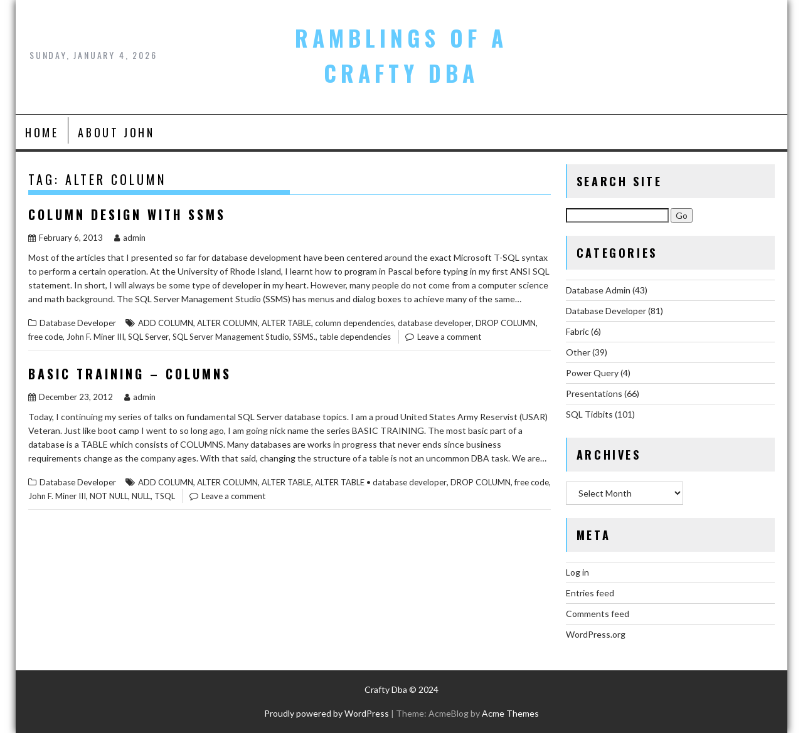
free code (45, 337)
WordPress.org (595, 634)
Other (578, 352)
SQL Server (148, 337)
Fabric (577, 331)
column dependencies (354, 323)
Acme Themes (510, 713)
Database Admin (598, 290)
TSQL (164, 496)
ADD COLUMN (165, 323)
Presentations (594, 393)
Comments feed (597, 613)
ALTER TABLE (286, 323)
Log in (577, 572)
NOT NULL (109, 496)
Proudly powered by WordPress (326, 713)
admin (130, 238)
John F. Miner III (95, 337)
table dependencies (355, 337)
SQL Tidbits (589, 414)
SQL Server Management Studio (231, 337)
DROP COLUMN (506, 323)
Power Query (592, 372)
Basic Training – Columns (129, 373)
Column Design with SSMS (127, 214)
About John (116, 132)
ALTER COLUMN (227, 323)
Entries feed (590, 593)
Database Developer (78, 323)
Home (41, 132)
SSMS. (304, 337)
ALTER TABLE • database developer (381, 482)
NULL (141, 496)
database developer (435, 323)
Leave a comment (449, 337)
